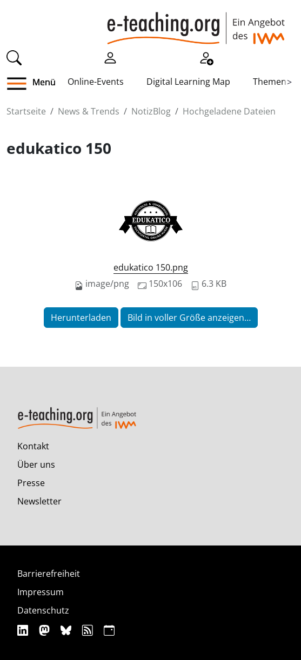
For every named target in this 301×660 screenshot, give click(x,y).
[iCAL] (109, 630)
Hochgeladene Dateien (229, 111)
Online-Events (96, 81)
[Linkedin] (24, 630)
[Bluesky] (67, 630)
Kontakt (33, 446)
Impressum (40, 592)
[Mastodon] (45, 630)
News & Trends (88, 111)
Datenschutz (43, 610)
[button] (20, 84)
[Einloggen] (110, 57)
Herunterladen (81, 318)
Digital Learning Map (188, 81)
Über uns (36, 464)
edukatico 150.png (150, 267)
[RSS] (89, 630)
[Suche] (14, 57)
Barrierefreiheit (48, 574)
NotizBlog (151, 111)
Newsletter (39, 501)
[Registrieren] (205, 57)
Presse (31, 483)
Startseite (26, 111)
